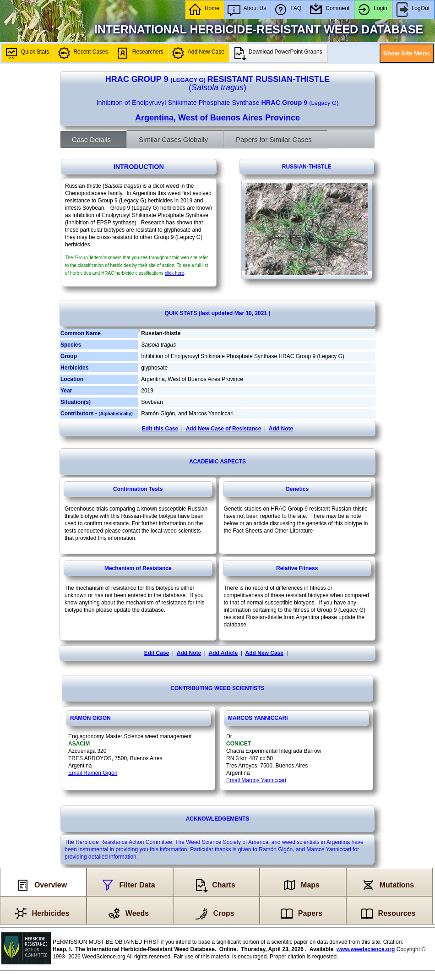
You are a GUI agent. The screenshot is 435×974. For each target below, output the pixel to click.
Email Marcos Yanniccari (256, 780)
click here (174, 273)
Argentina (154, 117)
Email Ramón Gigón (92, 773)
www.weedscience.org (366, 949)
